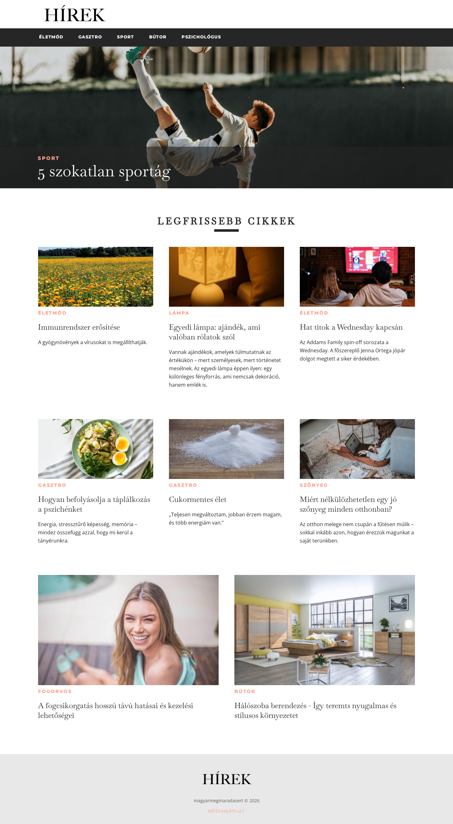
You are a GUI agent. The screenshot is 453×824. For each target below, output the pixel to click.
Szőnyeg (314, 485)
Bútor (244, 691)
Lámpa (179, 313)
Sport (48, 158)
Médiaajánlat (226, 811)
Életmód (52, 313)
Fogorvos (55, 691)
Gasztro (52, 485)
